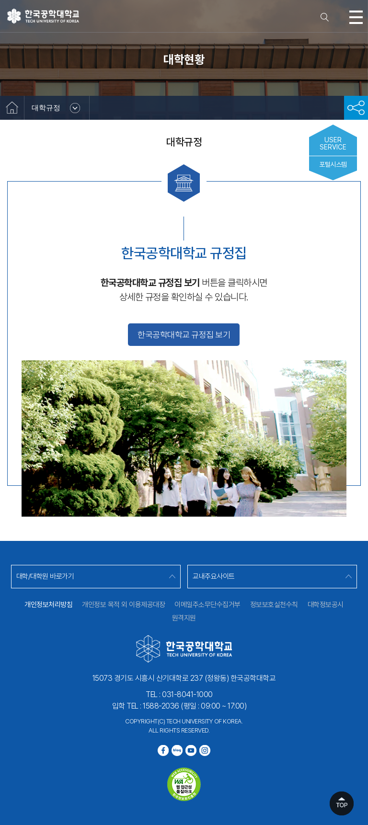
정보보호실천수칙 (274, 604)
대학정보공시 (326, 604)
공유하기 (356, 108)
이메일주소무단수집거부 (207, 604)
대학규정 (46, 107)
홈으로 (12, 108)
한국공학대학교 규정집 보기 (184, 335)
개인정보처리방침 (48, 604)
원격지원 (184, 618)
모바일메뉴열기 (356, 17)
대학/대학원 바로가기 (45, 576)
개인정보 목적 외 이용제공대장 (123, 604)
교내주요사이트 (214, 576)
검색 (325, 17)
